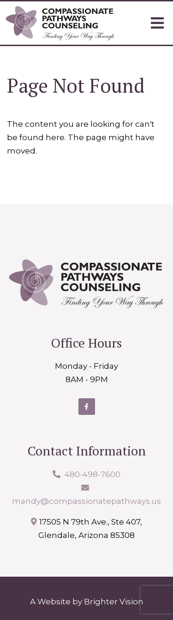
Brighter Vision (113, 601)
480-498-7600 (92, 474)
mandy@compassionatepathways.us (86, 501)
